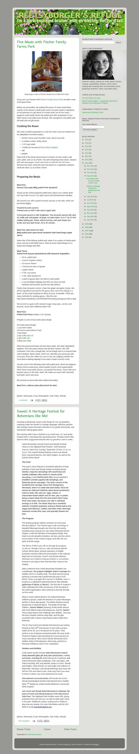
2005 (87, 237)
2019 (87, 140)
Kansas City (34, 195)
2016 (87, 143)
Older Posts (70, 729)
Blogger (96, 744)
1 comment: (23, 400)
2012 (87, 156)
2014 (87, 150)
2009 (87, 224)
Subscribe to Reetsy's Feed (92, 112)
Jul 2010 (90, 200)
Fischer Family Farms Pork (51, 100)
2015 (87, 146)
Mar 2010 (91, 213)
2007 (87, 231)
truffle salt (26, 338)
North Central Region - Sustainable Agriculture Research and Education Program (99, 102)
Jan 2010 (90, 220)
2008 (87, 227)
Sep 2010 (91, 176)
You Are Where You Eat (91, 98)
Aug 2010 (91, 196)
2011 (87, 160)
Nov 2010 (91, 169)
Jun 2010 (90, 203)
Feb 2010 (91, 216)
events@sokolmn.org (43, 707)
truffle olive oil (27, 336)
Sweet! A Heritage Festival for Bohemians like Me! (41, 413)
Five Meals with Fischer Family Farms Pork (93, 181)
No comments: (24, 721)
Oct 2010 (90, 172)
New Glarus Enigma (49, 147)
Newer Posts (23, 729)
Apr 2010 (90, 210)
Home (47, 729)
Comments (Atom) (34, 734)
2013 (87, 153)
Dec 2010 (91, 166)
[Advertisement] (114, 173)
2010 (87, 163)
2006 (87, 234)
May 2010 (91, 206)
